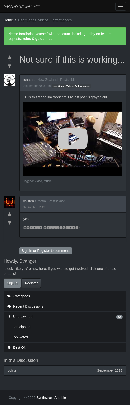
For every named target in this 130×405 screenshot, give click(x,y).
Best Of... (17, 347)
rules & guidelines (37, 39)
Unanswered (65, 316)
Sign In (26, 251)
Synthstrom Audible (22, 6)
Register (43, 251)
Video (38, 181)
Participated (21, 327)
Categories (18, 296)
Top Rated (20, 337)
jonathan (30, 79)
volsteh (28, 201)
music (47, 181)
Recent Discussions (25, 306)
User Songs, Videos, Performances (71, 86)
